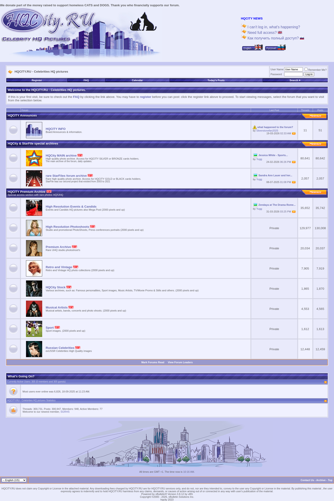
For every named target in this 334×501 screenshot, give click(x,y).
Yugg (259, 159)
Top (330, 480)
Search (295, 80)
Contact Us (307, 480)
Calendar (137, 80)
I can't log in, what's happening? (273, 27)
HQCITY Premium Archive (29, 191)
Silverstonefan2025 (267, 130)
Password (276, 74)
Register (37, 80)
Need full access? (264, 33)
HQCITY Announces (22, 115)
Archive (321, 480)
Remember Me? (316, 69)
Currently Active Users (18, 381)
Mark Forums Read (152, 362)
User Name (277, 69)
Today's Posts (216, 80)
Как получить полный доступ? (275, 38)
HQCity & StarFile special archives (33, 143)
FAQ (86, 80)
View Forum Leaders (180, 362)
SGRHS (65, 411)
